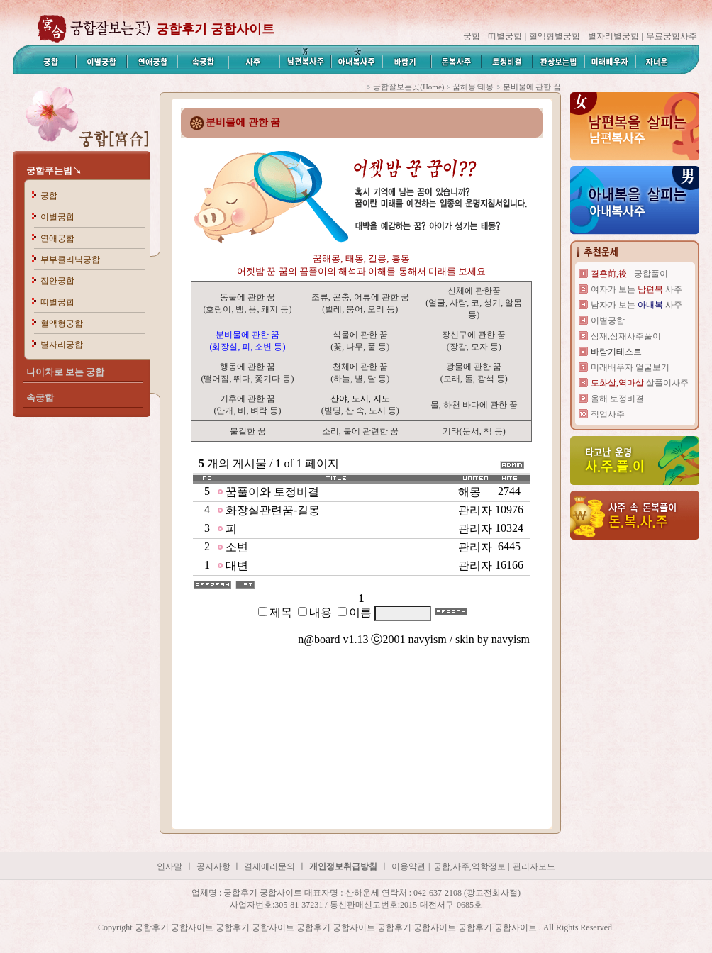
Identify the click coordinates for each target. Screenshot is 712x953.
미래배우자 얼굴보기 (630, 367)
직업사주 (608, 414)
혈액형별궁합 (554, 36)
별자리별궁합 (613, 36)
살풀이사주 (640, 383)
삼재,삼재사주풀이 (626, 336)
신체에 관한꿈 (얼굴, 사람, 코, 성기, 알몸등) (473, 303)
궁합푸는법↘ (54, 170)
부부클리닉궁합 (70, 259)
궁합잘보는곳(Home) (408, 86)
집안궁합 (57, 281)
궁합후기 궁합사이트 (215, 29)
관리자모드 (534, 866)
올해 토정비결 (617, 398)
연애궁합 (57, 238)
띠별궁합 (505, 36)
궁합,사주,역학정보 (469, 866)
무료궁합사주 (671, 36)
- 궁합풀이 (629, 274)
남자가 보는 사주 (636, 305)
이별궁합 (57, 217)
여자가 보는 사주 (636, 289)
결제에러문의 (269, 866)
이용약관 (408, 866)
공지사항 (214, 866)
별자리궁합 (61, 345)
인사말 (169, 866)
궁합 (471, 36)
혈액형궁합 (61, 323)
